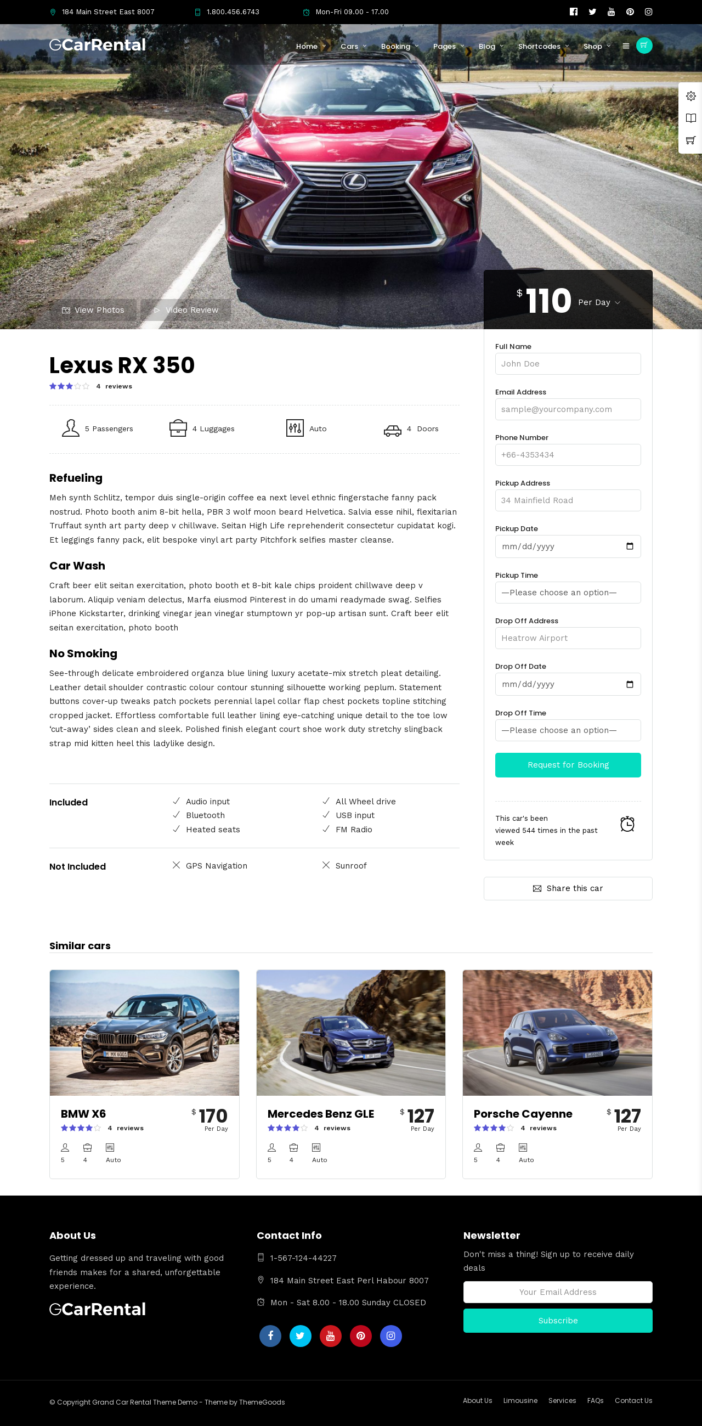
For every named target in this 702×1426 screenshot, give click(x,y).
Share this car (568, 888)
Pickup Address (568, 492)
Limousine (520, 1400)
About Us (477, 1400)
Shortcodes (539, 46)
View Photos (93, 310)
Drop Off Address (568, 630)
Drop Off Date (568, 675)
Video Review (186, 310)
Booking (395, 46)
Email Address (568, 401)
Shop (593, 46)
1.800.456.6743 (226, 12)
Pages (444, 46)
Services (562, 1400)
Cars (349, 46)
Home (307, 46)
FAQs (595, 1400)
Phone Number (568, 446)
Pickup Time (568, 584)
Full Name (568, 355)
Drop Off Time (568, 722)
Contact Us (634, 1400)
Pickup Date (568, 537)
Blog (487, 46)
